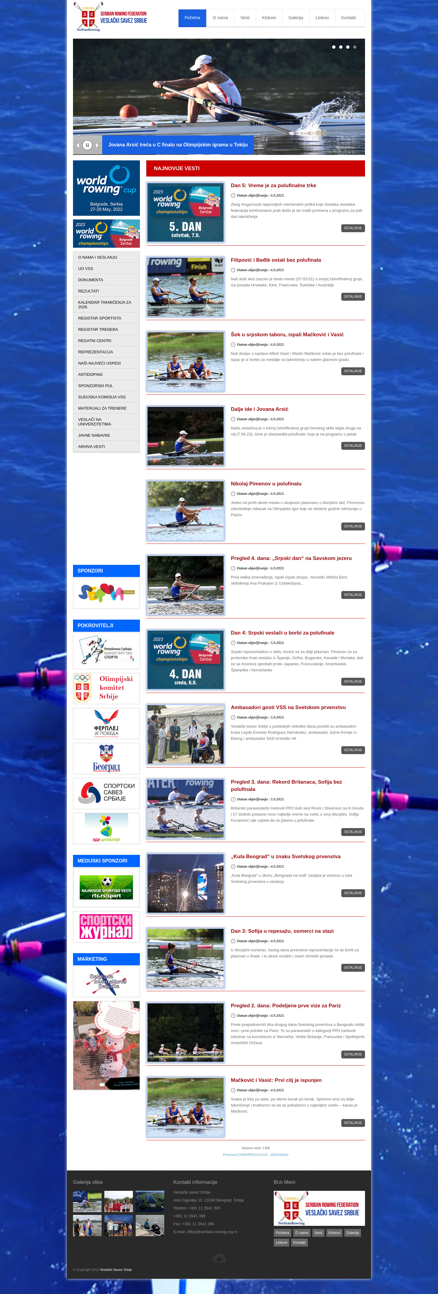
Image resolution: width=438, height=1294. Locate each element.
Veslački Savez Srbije (116, 1269)
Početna (192, 17)
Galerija (295, 17)
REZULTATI (88, 291)
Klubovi (269, 17)
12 (262, 1154)
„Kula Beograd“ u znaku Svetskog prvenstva (286, 856)
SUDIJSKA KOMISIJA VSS (102, 397)
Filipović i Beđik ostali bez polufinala (276, 260)
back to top (219, 1258)
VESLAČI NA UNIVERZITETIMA (94, 421)
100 (273, 1154)
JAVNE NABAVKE (94, 435)
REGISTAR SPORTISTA (99, 318)
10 (254, 1154)
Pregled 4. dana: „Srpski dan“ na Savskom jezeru (291, 558)
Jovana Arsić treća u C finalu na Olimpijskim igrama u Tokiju (178, 144)
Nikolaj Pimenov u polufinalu (266, 484)
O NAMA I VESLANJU (97, 257)
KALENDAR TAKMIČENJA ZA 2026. (104, 304)
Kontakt (348, 17)
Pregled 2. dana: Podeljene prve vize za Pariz (286, 1006)
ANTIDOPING (90, 374)
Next (97, 145)
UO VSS (85, 268)
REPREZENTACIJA (95, 352)
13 (265, 1154)
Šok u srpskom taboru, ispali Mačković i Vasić (287, 334)
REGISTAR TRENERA (98, 329)
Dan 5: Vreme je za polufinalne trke (273, 185)
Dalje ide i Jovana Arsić (259, 409)
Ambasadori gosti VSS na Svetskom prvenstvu (288, 707)
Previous (78, 145)
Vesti (244, 17)
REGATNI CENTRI (94, 340)
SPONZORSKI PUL (95, 385)
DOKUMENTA (90, 280)
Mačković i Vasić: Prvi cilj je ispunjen (276, 1080)
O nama (220, 17)
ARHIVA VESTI (91, 446)
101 (278, 1154)
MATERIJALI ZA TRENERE (102, 408)
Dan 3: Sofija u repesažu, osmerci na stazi (282, 931)
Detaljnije (353, 228)
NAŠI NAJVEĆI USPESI (99, 363)
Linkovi (322, 17)
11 (258, 1154)
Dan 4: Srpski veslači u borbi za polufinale (282, 633)
